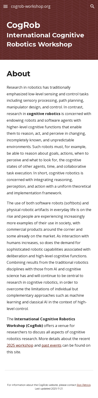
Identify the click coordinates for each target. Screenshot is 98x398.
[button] (5, 6)
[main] (49, 36)
